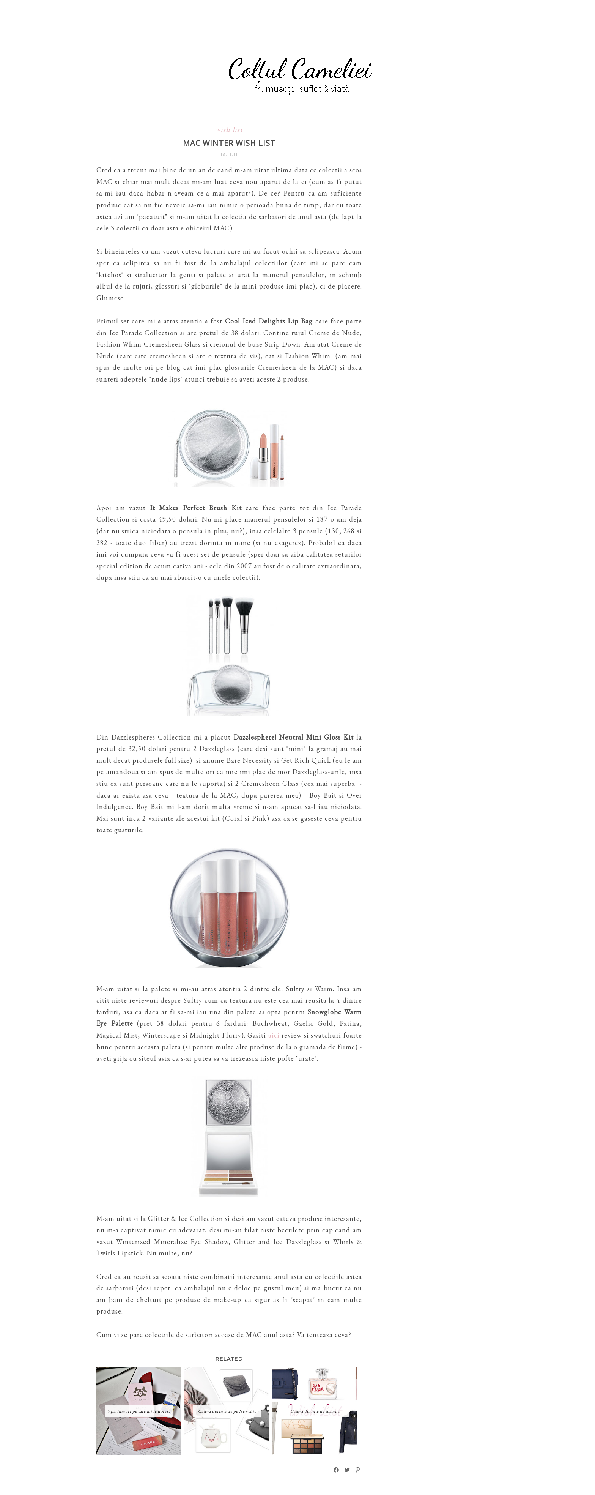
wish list (229, 129)
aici (274, 1035)
